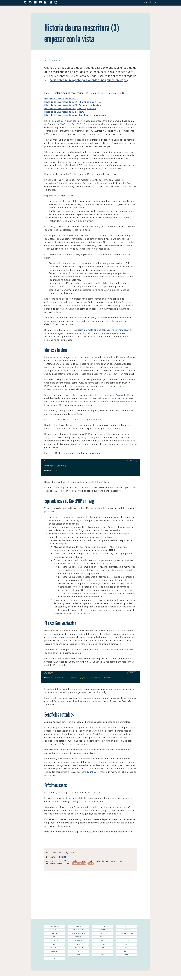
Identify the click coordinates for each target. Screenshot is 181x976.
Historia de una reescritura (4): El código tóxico (70, 108)
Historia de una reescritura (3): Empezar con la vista (72, 105)
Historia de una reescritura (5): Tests (64, 111)
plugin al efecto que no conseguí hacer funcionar (102, 329)
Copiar (90, 863)
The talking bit (150, 2)
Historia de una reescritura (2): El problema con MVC (72, 101)
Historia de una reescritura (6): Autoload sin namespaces (75, 115)
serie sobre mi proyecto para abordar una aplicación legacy (89, 80)
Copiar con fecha (79, 863)
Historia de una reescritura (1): (61, 98)
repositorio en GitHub (83, 389)
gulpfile (91, 771)
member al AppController (117, 395)
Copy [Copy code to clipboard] (132, 460)
